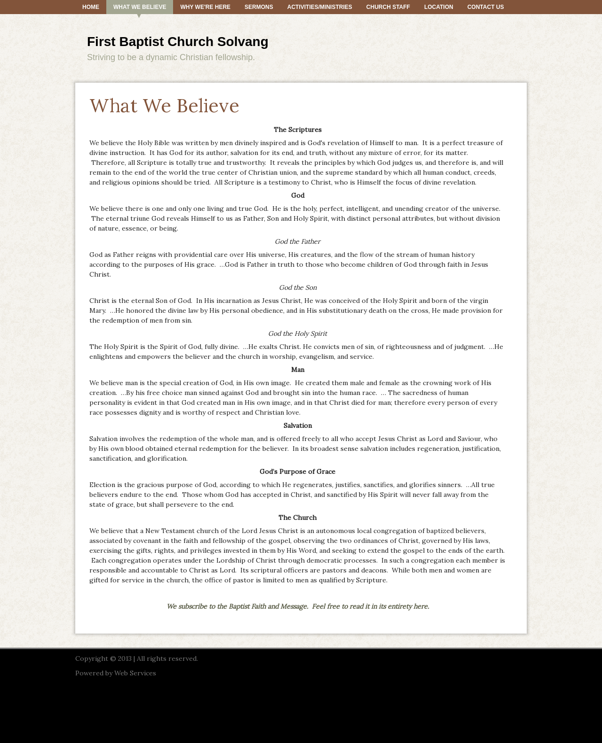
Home (90, 7)
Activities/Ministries (319, 7)
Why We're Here (205, 7)
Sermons (259, 7)
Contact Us (485, 7)
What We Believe (139, 7)
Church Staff (388, 7)
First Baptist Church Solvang (178, 41)
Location (438, 7)
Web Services (135, 673)
